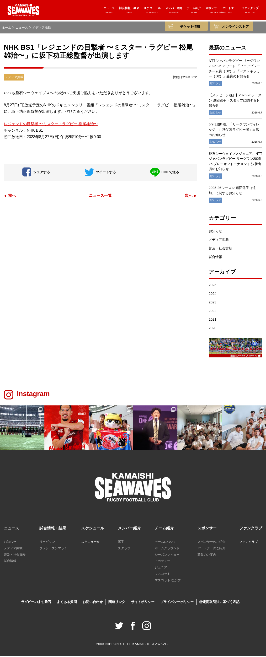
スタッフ (124, 549)
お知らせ (215, 232)
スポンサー (207, 529)
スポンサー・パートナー (221, 11)
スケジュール (152, 11)
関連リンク (116, 603)
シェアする (36, 173)
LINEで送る (164, 173)
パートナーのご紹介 (211, 549)
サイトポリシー (142, 603)
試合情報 (215, 258)
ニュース (109, 11)
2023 (212, 303)
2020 (212, 329)
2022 (212, 312)
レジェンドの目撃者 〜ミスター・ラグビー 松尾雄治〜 (51, 125)
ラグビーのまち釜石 (36, 603)
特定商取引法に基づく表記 (219, 603)
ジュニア (161, 569)
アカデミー (162, 562)
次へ (188, 197)
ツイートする (100, 173)
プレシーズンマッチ (53, 549)
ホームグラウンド (167, 549)
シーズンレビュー (167, 556)
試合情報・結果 (129, 11)
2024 (212, 295)
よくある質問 (67, 603)
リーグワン (47, 543)
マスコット (162, 575)
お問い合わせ (93, 603)
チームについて (165, 543)
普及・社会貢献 (220, 250)
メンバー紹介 (173, 11)
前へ (12, 197)
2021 (212, 321)
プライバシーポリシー (177, 603)
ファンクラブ (250, 11)
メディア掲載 (219, 241)
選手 (121, 543)
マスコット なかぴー (169, 581)
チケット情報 (190, 26)
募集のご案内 (206, 556)
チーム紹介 (194, 11)
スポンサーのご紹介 (211, 543)
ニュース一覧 (100, 197)
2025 (212, 286)
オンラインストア (235, 26)
